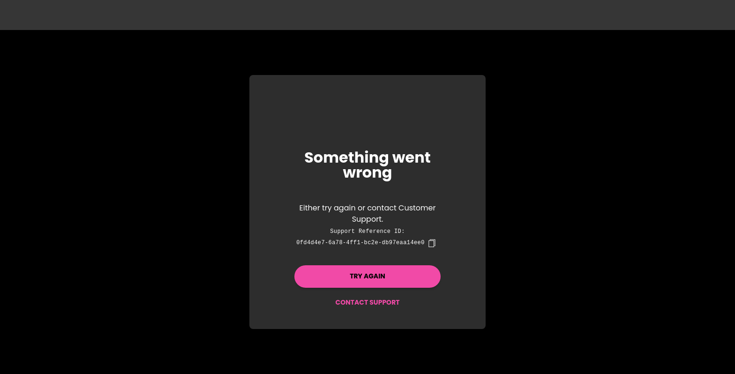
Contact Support (367, 302)
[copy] (432, 243)
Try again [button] (367, 276)
